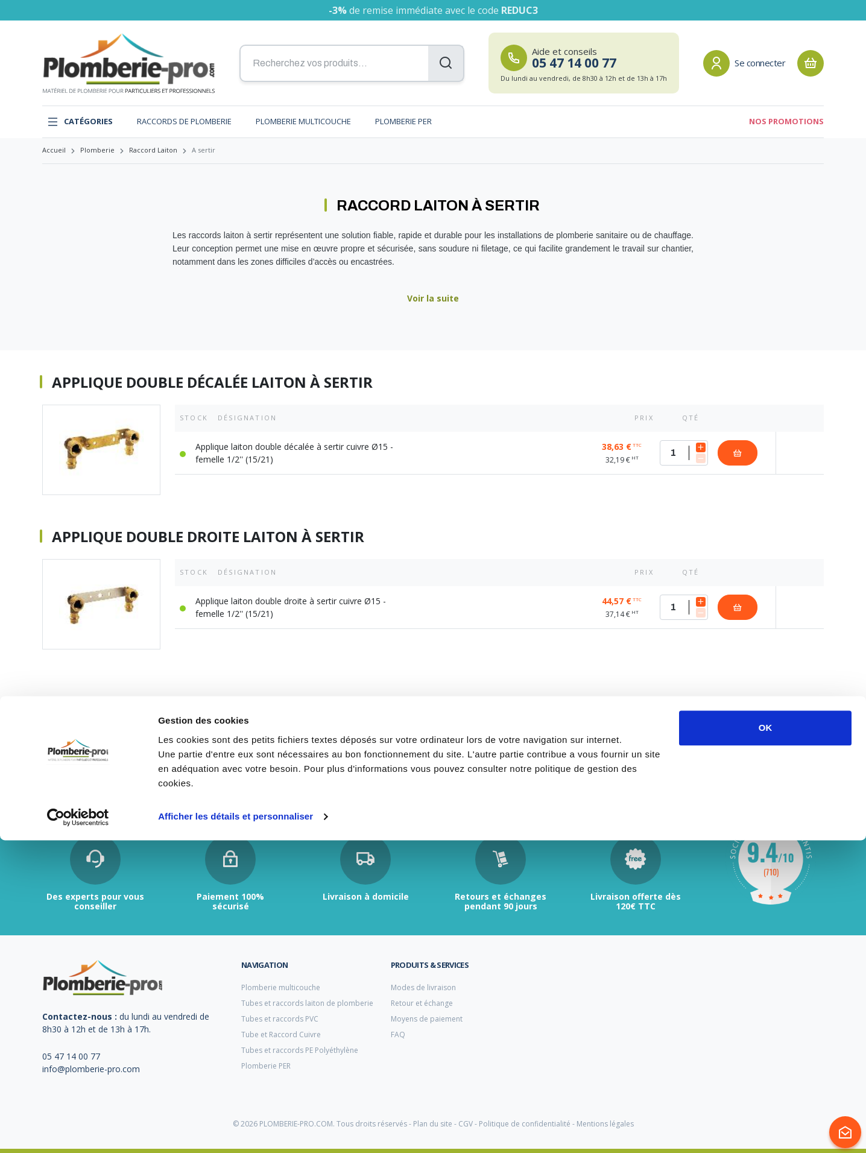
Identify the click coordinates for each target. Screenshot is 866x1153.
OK (766, 1040)
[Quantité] (684, 453)
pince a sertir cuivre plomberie (359, 762)
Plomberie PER (403, 121)
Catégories (80, 122)
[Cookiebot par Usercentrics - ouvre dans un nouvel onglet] (78, 1129)
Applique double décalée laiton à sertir (212, 382)
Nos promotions (786, 121)
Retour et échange (422, 1003)
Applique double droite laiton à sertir (208, 537)
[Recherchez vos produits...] (351, 63)
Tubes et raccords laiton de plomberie (307, 1003)
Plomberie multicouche (303, 121)
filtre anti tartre (67, 761)
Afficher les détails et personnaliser (235, 1129)
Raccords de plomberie (184, 121)
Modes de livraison (423, 987)
